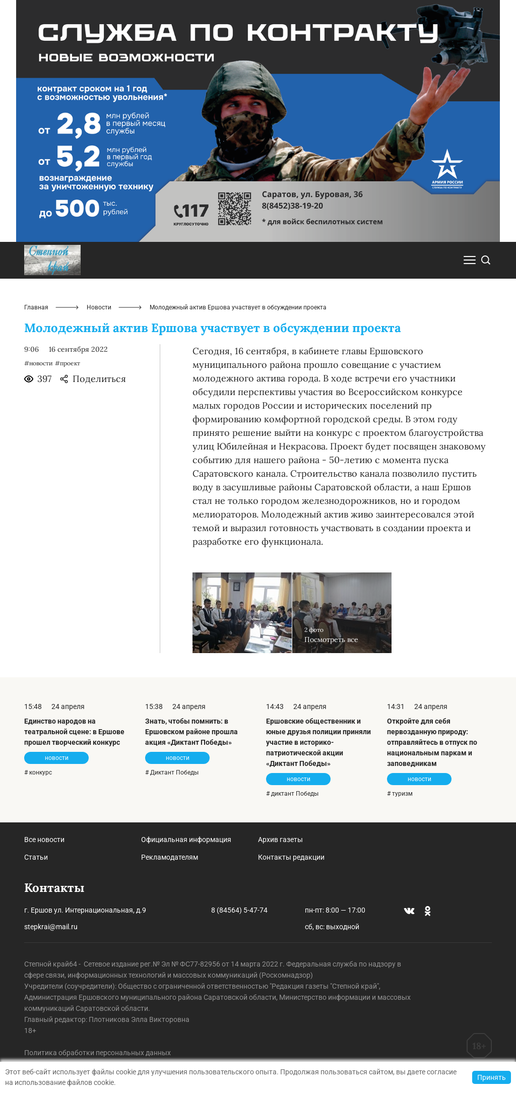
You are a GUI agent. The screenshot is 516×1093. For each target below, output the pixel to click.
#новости (38, 363)
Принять (491, 1077)
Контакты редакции (291, 857)
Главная (36, 307)
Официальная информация (186, 839)
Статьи (36, 857)
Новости (99, 307)
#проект (67, 363)
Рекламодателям (169, 857)
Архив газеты (280, 839)
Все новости (44, 839)
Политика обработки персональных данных (97, 1053)
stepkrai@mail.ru (51, 927)
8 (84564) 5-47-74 (239, 910)
